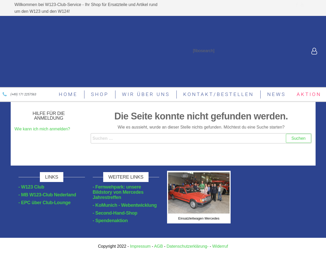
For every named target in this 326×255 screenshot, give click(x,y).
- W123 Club (31, 187)
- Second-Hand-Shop (115, 213)
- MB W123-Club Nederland (47, 194)
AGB (158, 246)
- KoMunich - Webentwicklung (125, 205)
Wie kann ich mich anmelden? (42, 129)
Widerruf (220, 246)
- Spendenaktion (110, 220)
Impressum (140, 246)
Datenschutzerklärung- (187, 246)
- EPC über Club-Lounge (45, 202)
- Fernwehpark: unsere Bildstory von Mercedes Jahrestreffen (118, 192)
